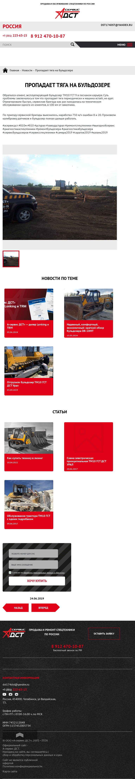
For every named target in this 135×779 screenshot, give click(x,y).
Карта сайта (10, 771)
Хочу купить (37, 581)
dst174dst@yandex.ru (116, 25)
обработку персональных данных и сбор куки (44, 572)
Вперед (43, 607)
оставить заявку (104, 633)
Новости (27, 70)
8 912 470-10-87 (48, 36)
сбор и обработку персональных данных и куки (32, 755)
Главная (14, 70)
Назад (18, 607)
